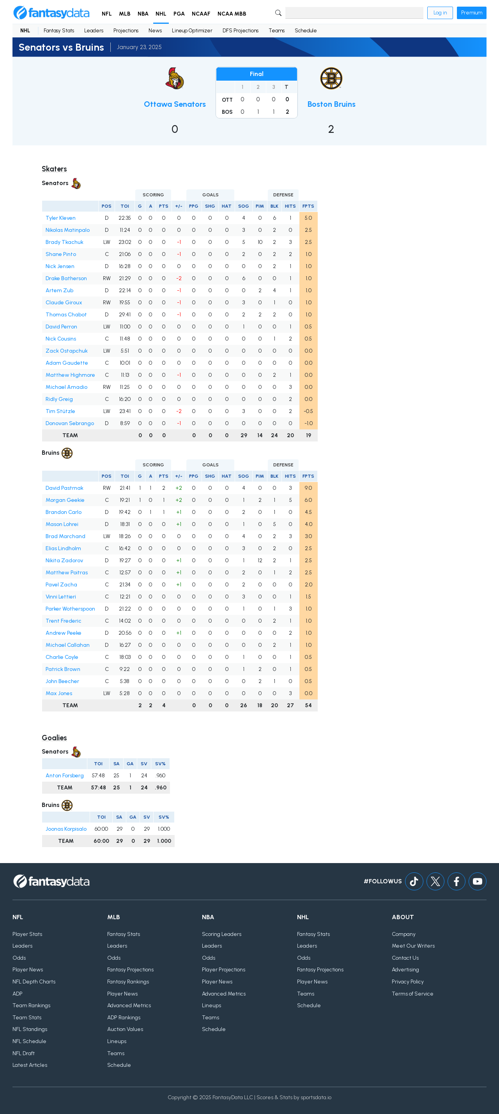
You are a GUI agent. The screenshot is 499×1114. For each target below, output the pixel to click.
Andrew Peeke (63, 633)
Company (404, 934)
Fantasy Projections (130, 969)
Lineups (116, 1041)
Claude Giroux (64, 302)
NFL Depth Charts (33, 981)
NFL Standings (29, 1029)
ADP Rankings (123, 1017)
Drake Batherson (66, 278)
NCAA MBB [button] (232, 14)
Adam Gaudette (67, 363)
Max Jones (59, 693)
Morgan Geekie (65, 500)
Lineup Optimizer (192, 31)
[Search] (354, 13)
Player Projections (223, 969)
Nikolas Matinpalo (68, 230)
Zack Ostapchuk (67, 351)
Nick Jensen (60, 266)
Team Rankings (31, 1005)
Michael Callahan (68, 645)
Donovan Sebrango (70, 423)
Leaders (93, 31)
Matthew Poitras (67, 572)
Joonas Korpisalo (66, 829)
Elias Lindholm (63, 548)
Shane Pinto (61, 254)
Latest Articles (29, 1065)
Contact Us (405, 958)
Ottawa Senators (175, 104)
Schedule (306, 31)
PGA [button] (179, 14)
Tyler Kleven (61, 218)
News (155, 31)
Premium (471, 13)
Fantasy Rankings (128, 981)
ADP (17, 993)
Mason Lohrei (62, 524)
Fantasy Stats (59, 31)
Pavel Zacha (61, 584)
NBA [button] (143, 14)
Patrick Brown (63, 669)
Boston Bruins (332, 104)
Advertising (405, 969)
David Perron (61, 326)
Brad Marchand (65, 536)
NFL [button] (107, 14)
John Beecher (62, 681)
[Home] (51, 13)
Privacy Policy (408, 981)
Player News (27, 969)
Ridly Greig (59, 399)
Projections (125, 31)
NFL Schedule (29, 1041)
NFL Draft (23, 1053)
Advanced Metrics (129, 1005)
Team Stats (26, 1017)
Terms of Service (413, 993)
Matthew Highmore (70, 375)
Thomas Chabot (66, 314)
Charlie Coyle (62, 657)
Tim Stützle (60, 411)
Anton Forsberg (65, 775)
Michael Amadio (66, 387)
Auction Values (125, 1029)
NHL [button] (161, 14)
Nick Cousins (61, 338)
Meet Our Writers (413, 946)
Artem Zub (59, 290)
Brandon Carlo (63, 512)
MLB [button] (125, 14)
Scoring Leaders (221, 934)
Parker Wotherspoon (70, 609)
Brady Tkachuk (64, 242)
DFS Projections (240, 31)
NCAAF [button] (201, 14)
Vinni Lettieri (61, 596)
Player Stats (27, 934)
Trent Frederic (63, 621)
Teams (277, 31)
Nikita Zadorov (64, 560)
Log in (440, 13)
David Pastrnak (64, 488)
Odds (19, 958)
